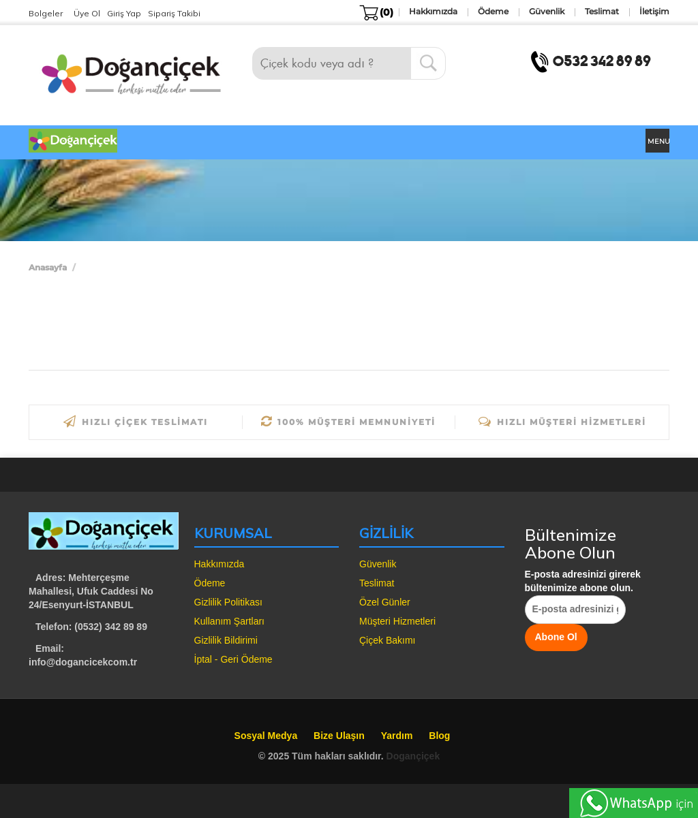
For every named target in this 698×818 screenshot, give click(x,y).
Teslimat (376, 583)
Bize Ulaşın (339, 735)
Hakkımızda (219, 564)
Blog (439, 735)
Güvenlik (377, 564)
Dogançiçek (413, 756)
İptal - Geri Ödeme (233, 659)
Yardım (397, 735)
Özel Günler (384, 602)
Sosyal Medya (266, 735)
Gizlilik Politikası (228, 602)
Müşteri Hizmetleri (397, 621)
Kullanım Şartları (229, 621)
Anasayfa (48, 267)
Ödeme (210, 583)
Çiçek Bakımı (387, 640)
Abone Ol (556, 636)
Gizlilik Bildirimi (226, 640)
